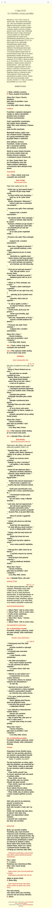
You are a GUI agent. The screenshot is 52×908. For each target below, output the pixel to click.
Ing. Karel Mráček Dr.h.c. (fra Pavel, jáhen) (24, 902)
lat (5, 2)
